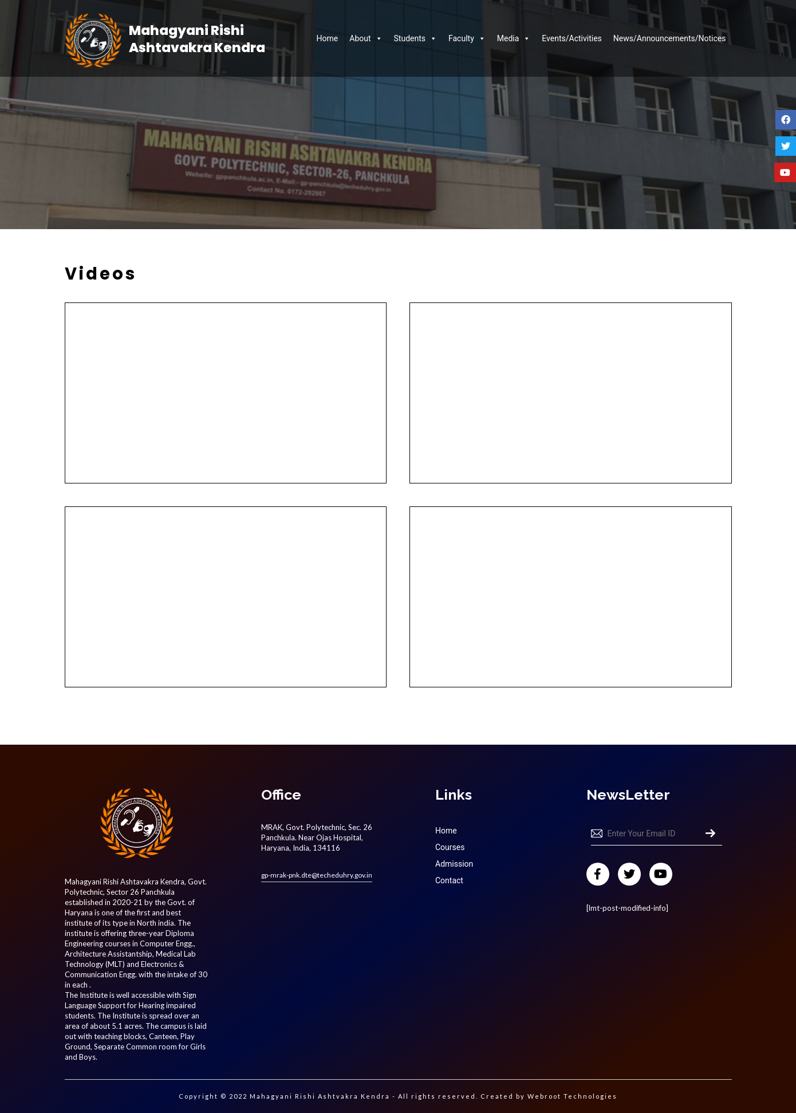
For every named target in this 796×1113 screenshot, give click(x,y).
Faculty (467, 38)
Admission (454, 863)
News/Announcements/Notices (669, 38)
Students (415, 38)
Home (327, 38)
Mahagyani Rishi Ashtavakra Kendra (197, 39)
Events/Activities (571, 38)
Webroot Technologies (572, 1096)
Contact (449, 880)
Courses (449, 847)
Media (514, 38)
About (365, 38)
